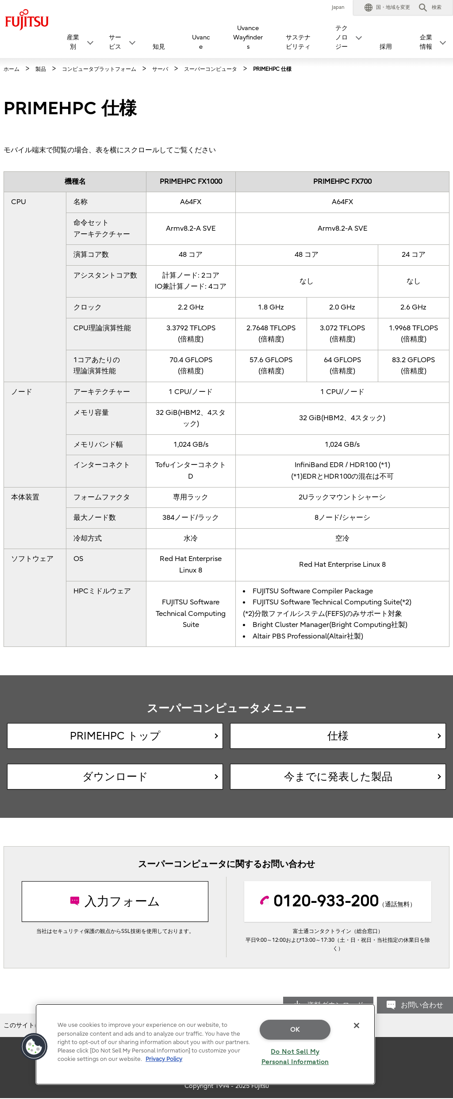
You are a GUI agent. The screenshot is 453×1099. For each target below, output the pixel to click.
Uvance (201, 42)
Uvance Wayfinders (248, 37)
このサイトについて (31, 1025)
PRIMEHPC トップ (115, 736)
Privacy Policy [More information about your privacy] (164, 1059)
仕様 (338, 736)
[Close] (356, 1025)
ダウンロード (115, 776)
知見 (159, 46)
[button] (387, 8)
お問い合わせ (422, 1005)
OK (295, 1029)
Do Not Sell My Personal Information (295, 1057)
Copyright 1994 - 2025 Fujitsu (226, 1086)
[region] (205, 1044)
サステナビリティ (298, 42)
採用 (386, 46)
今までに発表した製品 (338, 776)
